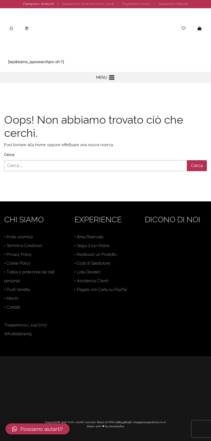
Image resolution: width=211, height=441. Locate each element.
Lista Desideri (89, 272)
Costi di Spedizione (93, 263)
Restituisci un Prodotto (96, 254)
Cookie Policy (18, 263)
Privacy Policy (19, 254)
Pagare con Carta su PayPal (102, 289)
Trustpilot (153, 278)
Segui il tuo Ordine (93, 245)
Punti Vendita (18, 289)
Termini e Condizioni (24, 245)
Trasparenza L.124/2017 (25, 325)
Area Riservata (90, 236)
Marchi (12, 298)
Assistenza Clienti (92, 280)
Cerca (9, 154)
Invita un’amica (20, 236)
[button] (101, 77)
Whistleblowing (18, 333)
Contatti (13, 307)
